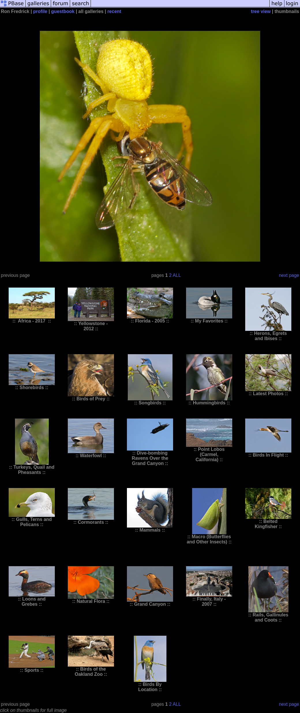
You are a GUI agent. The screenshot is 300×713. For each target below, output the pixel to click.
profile (40, 11)
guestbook (62, 11)
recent (114, 11)
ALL (177, 275)
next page (289, 275)
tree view (261, 11)
